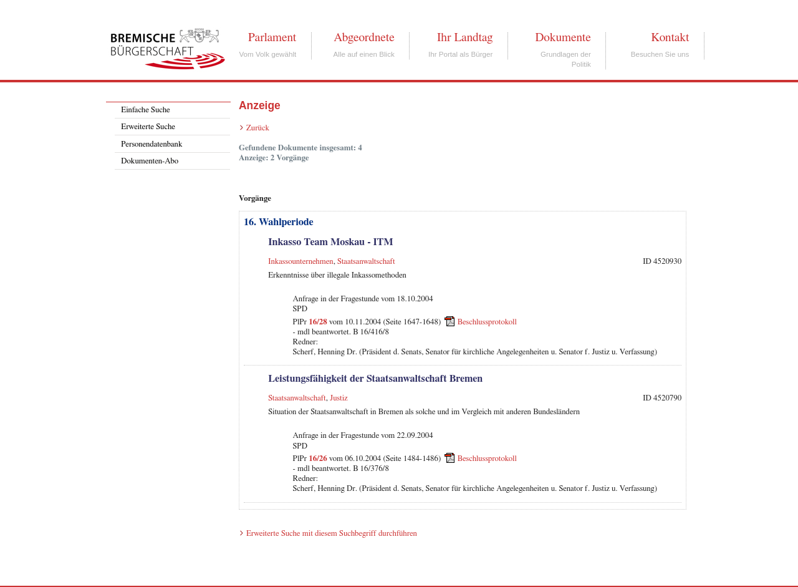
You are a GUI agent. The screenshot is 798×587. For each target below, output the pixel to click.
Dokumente (562, 37)
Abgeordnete (364, 37)
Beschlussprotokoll (487, 322)
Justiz (338, 398)
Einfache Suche (145, 110)
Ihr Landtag (465, 37)
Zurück (257, 128)
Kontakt (670, 37)
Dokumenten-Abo (149, 161)
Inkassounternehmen (300, 262)
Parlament (272, 37)
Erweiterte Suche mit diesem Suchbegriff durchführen (331, 534)
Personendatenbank (151, 144)
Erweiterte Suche (148, 127)
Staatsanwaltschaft (366, 262)
